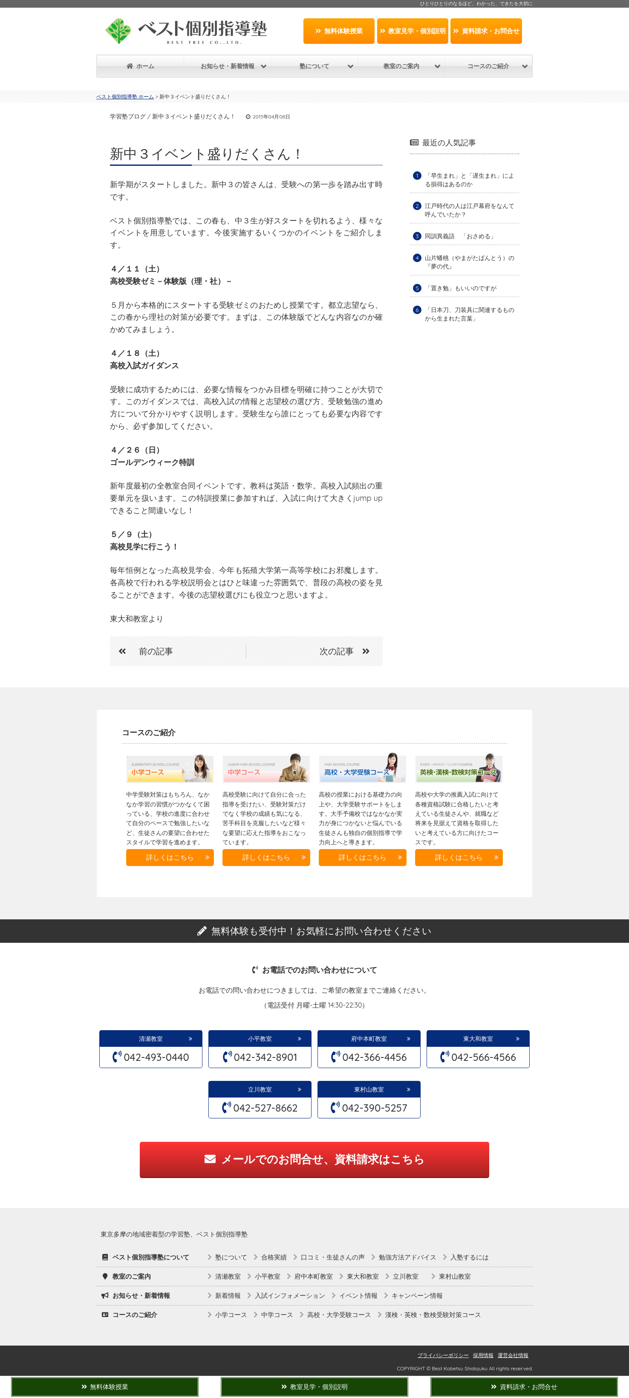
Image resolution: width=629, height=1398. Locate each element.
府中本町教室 (369, 1039)
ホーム (140, 66)
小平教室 (260, 1039)
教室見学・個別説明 (413, 31)
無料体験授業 (339, 31)
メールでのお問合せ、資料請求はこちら (315, 1159)
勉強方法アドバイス (407, 1257)
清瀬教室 (151, 1039)
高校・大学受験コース (339, 1315)
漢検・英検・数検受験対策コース (433, 1315)
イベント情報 (358, 1295)
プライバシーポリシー (443, 1355)
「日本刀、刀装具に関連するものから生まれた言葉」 (469, 314)
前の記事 (141, 651)
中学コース (277, 1315)
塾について (231, 1257)
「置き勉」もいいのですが (460, 288)
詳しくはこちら (170, 857)
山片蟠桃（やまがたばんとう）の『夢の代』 (469, 262)
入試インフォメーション (290, 1295)
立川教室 (263, 1089)
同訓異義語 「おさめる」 (460, 236)
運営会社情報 (513, 1355)
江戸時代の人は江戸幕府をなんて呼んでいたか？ (469, 210)
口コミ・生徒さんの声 (333, 1257)
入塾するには (469, 1257)
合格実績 (274, 1257)
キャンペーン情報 (417, 1295)
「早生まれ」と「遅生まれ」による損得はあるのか (469, 180)
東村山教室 (369, 1089)
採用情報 (483, 1355)
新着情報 (228, 1295)
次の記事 (349, 651)
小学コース (231, 1315)
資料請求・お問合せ (486, 31)
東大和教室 (478, 1039)
